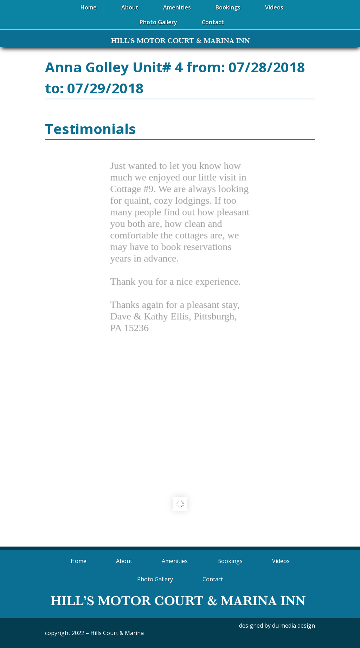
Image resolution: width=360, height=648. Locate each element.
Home (78, 561)
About (124, 561)
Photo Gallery (155, 579)
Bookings (230, 561)
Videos (281, 561)
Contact (212, 579)
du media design (293, 625)
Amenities (175, 561)
